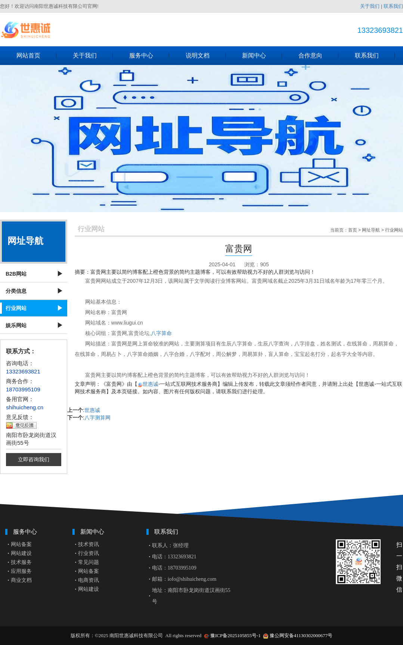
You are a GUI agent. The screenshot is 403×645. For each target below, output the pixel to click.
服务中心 (149, 55)
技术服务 (21, 562)
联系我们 (393, 6)
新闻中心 (262, 55)
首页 (352, 230)
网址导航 (371, 230)
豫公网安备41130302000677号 (301, 635)
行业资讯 (88, 553)
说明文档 (206, 55)
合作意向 (318, 55)
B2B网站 (16, 274)
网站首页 (36, 55)
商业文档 (21, 580)
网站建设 (21, 553)
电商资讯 (88, 580)
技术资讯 (88, 544)
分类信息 (16, 291)
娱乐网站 (16, 325)
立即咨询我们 (33, 459)
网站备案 (21, 544)
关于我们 (369, 6)
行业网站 (16, 308)
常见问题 (88, 562)
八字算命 (161, 333)
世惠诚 (150, 384)
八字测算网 (97, 418)
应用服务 (21, 571)
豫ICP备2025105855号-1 (235, 635)
